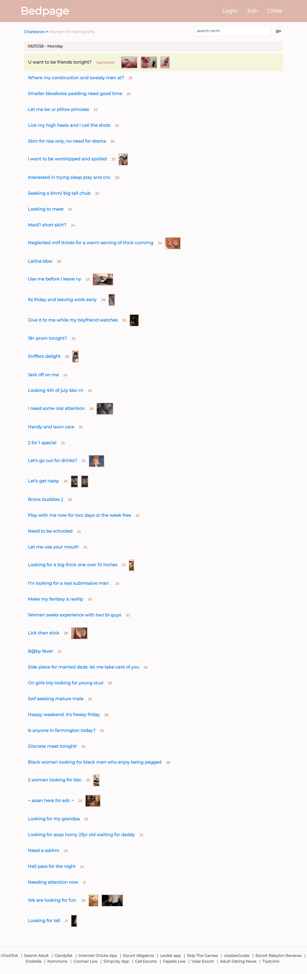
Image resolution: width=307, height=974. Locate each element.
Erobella (33, 961)
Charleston (34, 32)
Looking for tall (44, 920)
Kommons (57, 961)
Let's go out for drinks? (52, 460)
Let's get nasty (43, 480)
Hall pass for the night (52, 866)
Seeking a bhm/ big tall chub (59, 193)
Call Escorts (146, 961)
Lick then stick (43, 632)
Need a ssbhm (43, 850)
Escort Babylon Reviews (278, 955)
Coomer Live (85, 961)
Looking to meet (46, 209)
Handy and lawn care (51, 426)
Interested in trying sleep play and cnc (69, 177)
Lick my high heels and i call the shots (69, 125)
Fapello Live (174, 961)
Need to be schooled (50, 531)
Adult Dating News (238, 961)
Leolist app (170, 955)
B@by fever (40, 651)
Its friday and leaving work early (62, 299)
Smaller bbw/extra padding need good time (75, 93)
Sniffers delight (44, 356)
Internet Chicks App (97, 955)
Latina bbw (40, 261)
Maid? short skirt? (47, 224)
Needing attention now (53, 882)
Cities (274, 11)
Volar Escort (202, 961)
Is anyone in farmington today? (61, 730)
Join (252, 11)
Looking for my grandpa (54, 818)
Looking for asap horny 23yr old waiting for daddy (81, 834)
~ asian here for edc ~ (51, 800)
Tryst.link (270, 961)
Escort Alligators (138, 955)
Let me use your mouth (53, 546)
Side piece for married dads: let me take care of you (83, 667)
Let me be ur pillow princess (58, 109)
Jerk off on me (43, 374)
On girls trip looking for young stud (65, 682)
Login (229, 11)
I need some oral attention (56, 408)
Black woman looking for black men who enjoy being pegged (94, 762)
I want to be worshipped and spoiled (67, 158)
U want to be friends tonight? (59, 62)
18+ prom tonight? (47, 338)
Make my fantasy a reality (55, 599)
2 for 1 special (42, 442)
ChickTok (9, 955)
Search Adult (36, 955)
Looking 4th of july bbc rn (55, 390)
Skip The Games (202, 955)
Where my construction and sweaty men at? (76, 77)
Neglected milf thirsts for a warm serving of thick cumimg (90, 242)
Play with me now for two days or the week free (79, 515)
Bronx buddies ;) (45, 499)
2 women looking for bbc (55, 779)
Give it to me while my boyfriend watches (73, 320)
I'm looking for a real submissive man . (69, 583)
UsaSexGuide (236, 955)
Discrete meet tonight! (52, 746)
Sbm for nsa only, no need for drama (67, 141)
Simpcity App (116, 961)
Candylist (63, 955)
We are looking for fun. (52, 900)
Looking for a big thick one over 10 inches (72, 564)
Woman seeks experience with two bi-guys (74, 614)
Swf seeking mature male (55, 698)
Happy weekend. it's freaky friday (64, 714)
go (278, 31)
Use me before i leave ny (54, 278)
